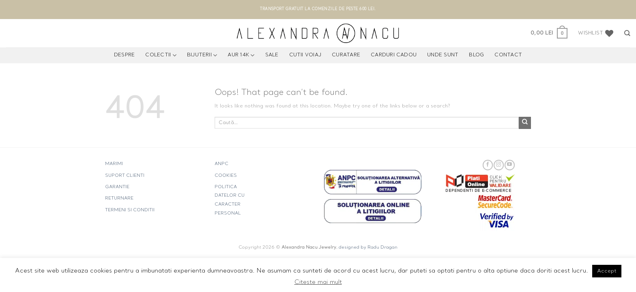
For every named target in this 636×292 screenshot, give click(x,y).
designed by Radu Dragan (368, 247)
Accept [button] (607, 271)
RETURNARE (119, 198)
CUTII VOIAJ (305, 55)
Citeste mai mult (318, 282)
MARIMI (114, 164)
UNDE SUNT (442, 55)
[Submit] (525, 123)
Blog (476, 55)
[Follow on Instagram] (499, 165)
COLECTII (160, 55)
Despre (124, 55)
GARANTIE (117, 187)
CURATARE (346, 55)
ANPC (221, 164)
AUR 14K (241, 55)
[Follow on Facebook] (488, 165)
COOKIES (226, 175)
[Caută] (627, 33)
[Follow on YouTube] (510, 165)
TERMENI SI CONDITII (130, 210)
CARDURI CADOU (394, 55)
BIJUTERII (202, 55)
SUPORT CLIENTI (124, 175)
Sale (272, 55)
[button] (549, 33)
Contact (508, 55)
